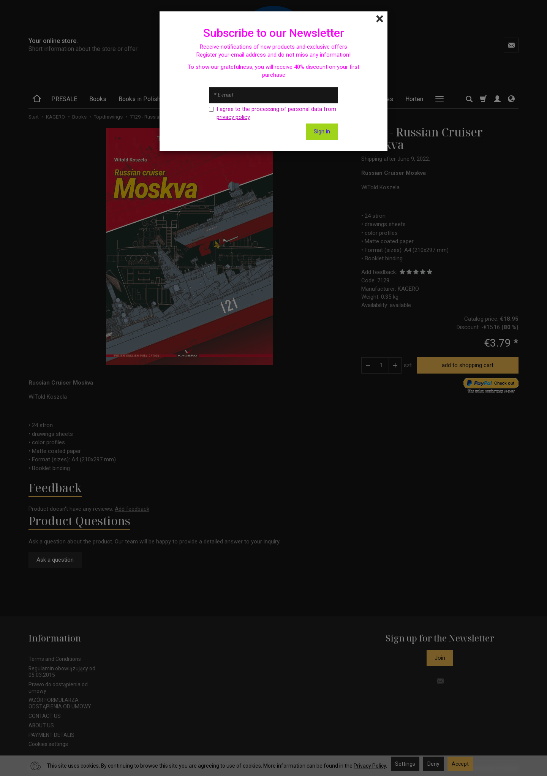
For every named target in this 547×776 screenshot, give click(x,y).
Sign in (322, 131)
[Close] (380, 19)
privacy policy (233, 117)
